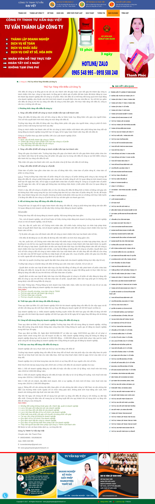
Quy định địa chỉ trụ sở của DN (120, 322)
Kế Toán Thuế (114, 202)
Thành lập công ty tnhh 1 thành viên (122, 99)
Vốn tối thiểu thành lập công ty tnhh (122, 273)
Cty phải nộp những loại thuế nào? (121, 312)
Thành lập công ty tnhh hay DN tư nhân (123, 284)
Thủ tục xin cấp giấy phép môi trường (122, 406)
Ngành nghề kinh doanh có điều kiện (121, 230)
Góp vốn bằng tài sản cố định (119, 262)
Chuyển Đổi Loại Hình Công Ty (119, 168)
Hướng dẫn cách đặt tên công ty (121, 244)
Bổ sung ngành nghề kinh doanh (120, 171)
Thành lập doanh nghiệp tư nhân (120, 113)
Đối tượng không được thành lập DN (122, 248)
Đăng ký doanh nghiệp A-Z (118, 182)
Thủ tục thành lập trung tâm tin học (122, 416)
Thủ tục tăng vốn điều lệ (118, 175)
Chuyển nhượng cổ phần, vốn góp (121, 315)
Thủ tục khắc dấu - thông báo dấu (121, 135)
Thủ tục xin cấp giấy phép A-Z (119, 206)
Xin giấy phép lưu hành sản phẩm (120, 409)
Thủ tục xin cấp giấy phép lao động (121, 402)
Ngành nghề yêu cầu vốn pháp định (121, 241)
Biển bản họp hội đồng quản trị (120, 344)
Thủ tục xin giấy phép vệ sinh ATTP (121, 398)
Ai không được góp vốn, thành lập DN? (122, 259)
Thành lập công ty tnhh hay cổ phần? (122, 277)
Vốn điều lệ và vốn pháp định (119, 219)
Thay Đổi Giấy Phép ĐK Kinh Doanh (121, 146)
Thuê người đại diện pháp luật (119, 266)
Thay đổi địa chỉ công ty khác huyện (122, 157)
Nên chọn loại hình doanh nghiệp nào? (122, 280)
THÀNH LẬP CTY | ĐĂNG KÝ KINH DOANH (122, 92)
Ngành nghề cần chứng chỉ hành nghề (122, 237)
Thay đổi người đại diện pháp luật (121, 164)
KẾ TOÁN (50, 13)
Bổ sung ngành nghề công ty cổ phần (122, 369)
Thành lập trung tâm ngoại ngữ (120, 413)
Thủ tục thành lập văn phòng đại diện (122, 124)
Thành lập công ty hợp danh (119, 110)
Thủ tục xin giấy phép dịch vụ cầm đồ (122, 431)
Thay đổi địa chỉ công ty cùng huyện (122, 153)
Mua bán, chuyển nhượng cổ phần (121, 366)
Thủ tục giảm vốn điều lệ (118, 179)
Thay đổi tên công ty (117, 150)
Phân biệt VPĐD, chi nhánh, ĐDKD (120, 388)
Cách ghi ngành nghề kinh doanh (121, 226)
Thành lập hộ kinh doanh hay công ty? (122, 288)
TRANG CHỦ (22, 13)
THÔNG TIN (101, 13)
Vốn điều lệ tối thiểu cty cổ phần (120, 330)
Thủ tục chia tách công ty (118, 304)
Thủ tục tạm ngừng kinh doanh (120, 326)
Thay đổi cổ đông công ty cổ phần (121, 351)
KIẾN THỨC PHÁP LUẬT (75, 13)
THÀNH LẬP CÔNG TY (37, 13)
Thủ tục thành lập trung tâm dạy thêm (122, 420)
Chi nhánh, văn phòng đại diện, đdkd (121, 373)
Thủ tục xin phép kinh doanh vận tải (121, 427)
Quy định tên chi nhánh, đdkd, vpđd (121, 380)
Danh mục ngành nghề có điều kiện (121, 233)
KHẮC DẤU (60, 13)
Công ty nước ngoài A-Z (118, 195)
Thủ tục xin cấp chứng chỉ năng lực (122, 384)
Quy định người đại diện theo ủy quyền (122, 255)
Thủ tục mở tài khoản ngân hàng (120, 142)
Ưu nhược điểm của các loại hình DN (121, 252)
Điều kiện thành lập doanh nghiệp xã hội (123, 210)
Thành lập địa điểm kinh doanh (120, 128)
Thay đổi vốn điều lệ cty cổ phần (120, 348)
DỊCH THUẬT (90, 13)
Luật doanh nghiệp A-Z (117, 199)
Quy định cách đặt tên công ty (120, 223)
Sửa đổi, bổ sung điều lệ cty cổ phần (122, 362)
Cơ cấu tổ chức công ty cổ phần (120, 337)
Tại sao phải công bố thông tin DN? (121, 319)
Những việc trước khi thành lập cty (122, 95)
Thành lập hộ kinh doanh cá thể (120, 117)
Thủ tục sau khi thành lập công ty (121, 132)
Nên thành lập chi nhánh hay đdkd (121, 377)
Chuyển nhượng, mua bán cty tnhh (121, 301)
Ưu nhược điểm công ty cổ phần (120, 333)
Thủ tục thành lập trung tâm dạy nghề (122, 424)
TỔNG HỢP (125, 13)
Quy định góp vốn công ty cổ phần (121, 355)
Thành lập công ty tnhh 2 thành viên (122, 103)
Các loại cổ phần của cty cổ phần (121, 341)
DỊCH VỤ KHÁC (113, 13)
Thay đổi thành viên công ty (119, 160)
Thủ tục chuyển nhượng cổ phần (120, 359)
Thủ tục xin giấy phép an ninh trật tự (122, 391)
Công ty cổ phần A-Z (116, 186)
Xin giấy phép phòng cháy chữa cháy (122, 395)
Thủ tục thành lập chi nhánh (119, 121)
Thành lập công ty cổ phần (119, 106)
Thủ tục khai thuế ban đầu (118, 139)
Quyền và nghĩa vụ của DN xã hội (120, 308)
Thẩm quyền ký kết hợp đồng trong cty (123, 270)
